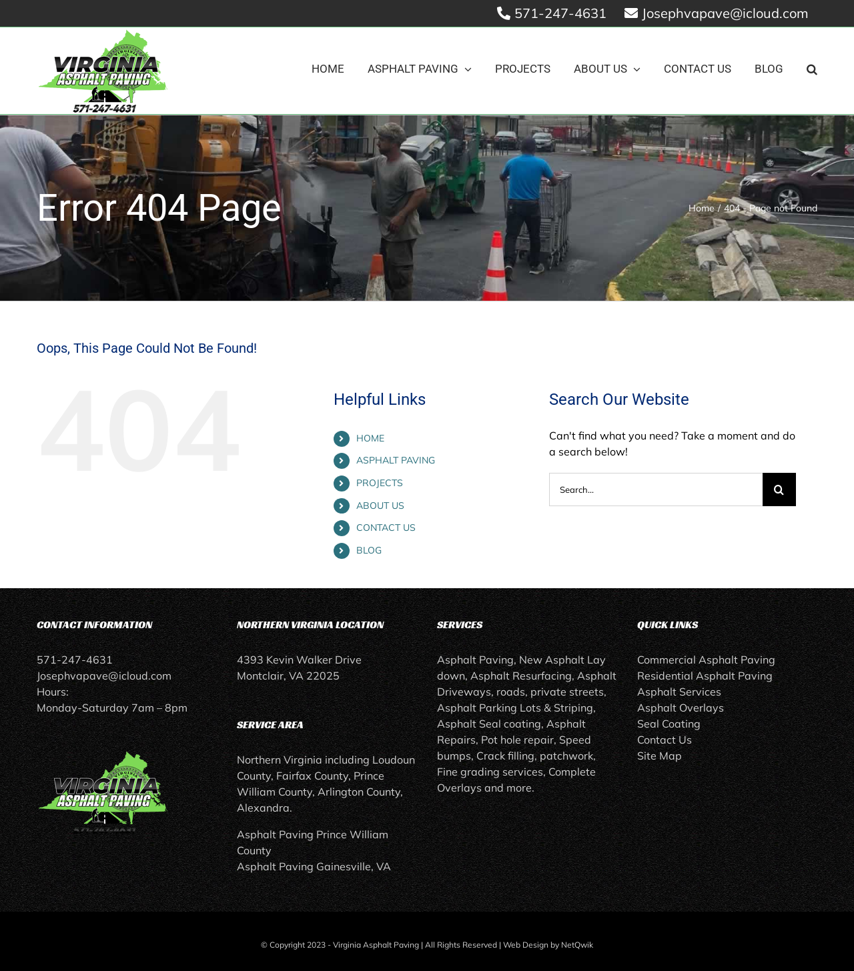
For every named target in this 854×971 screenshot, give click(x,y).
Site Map (659, 755)
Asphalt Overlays (680, 707)
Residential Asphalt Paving (705, 675)
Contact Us (664, 739)
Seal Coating (669, 723)
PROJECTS (379, 483)
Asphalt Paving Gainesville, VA (314, 866)
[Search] (779, 489)
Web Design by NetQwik (548, 945)
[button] (812, 69)
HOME (370, 438)
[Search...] (656, 489)
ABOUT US (380, 506)
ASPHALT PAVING (395, 460)
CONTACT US (386, 528)
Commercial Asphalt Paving (706, 659)
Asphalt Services (679, 691)
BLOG (369, 550)
